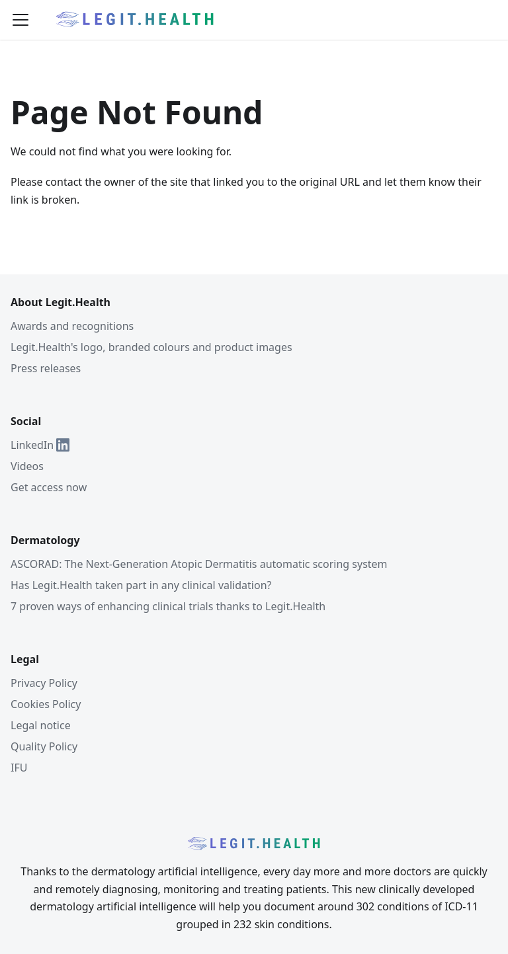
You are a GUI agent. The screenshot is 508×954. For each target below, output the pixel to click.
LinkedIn (40, 445)
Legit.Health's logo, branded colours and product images (151, 347)
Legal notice (41, 725)
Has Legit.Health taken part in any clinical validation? (141, 585)
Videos (27, 466)
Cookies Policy (46, 704)
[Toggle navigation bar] (20, 20)
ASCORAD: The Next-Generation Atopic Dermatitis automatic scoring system (199, 564)
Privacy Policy (44, 683)
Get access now (49, 487)
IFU (19, 767)
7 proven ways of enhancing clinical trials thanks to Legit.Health (168, 606)
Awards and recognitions (72, 326)
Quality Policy (44, 746)
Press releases (46, 368)
